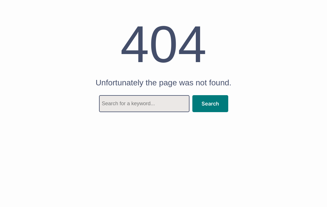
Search (210, 104)
